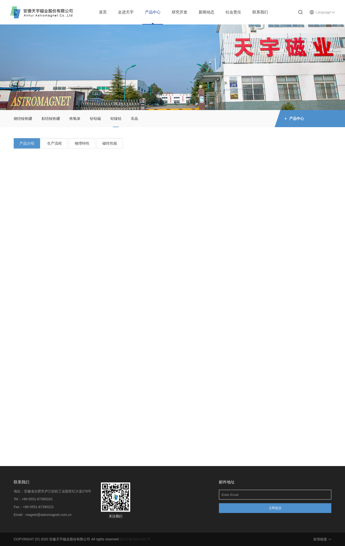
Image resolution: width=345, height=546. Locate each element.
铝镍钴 (115, 118)
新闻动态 (206, 12)
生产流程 (54, 145)
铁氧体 (74, 118)
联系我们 (260, 12)
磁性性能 (109, 145)
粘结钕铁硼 (51, 118)
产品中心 (153, 12)
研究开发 (179, 12)
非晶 (134, 118)
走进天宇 (126, 12)
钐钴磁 (95, 118)
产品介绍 (27, 145)
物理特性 (82, 145)
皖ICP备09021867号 (135, 539)
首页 (103, 12)
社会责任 (233, 12)
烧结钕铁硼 (23, 118)
